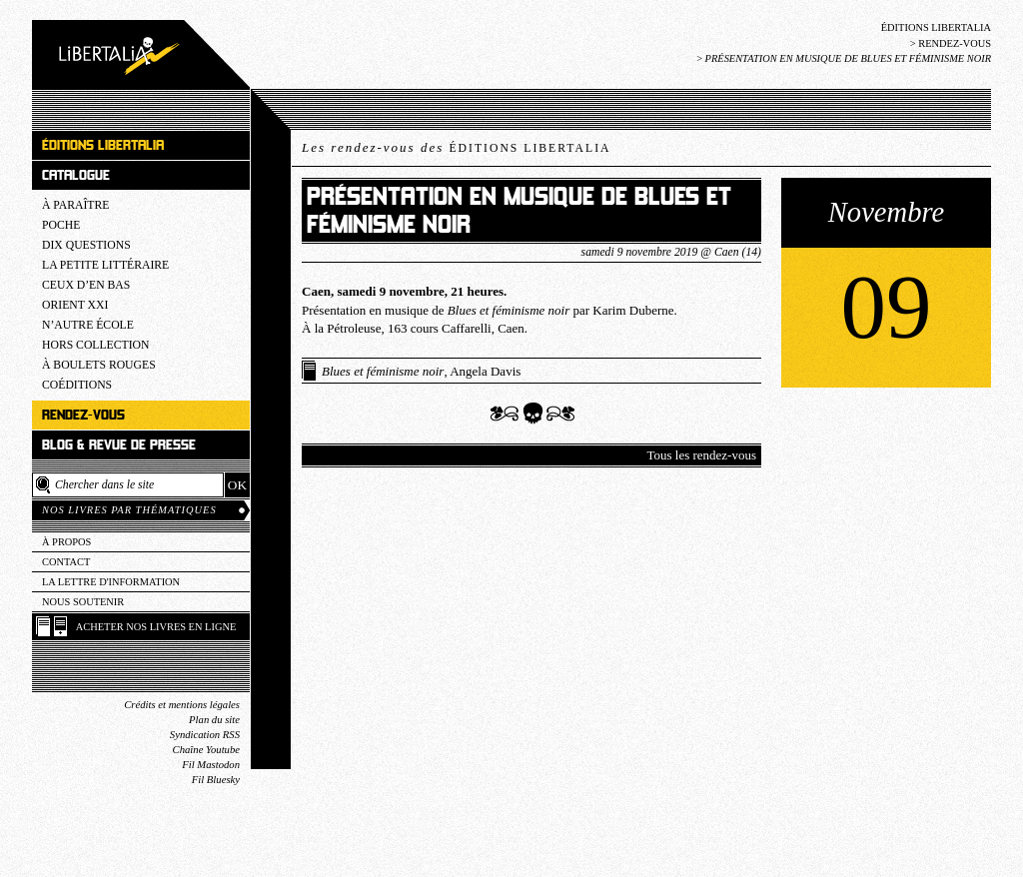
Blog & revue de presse (119, 445)
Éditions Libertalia (936, 27)
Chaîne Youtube (206, 749)
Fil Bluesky (216, 779)
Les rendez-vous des (456, 147)
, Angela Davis (421, 371)
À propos (66, 541)
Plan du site (214, 719)
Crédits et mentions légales (182, 704)
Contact (66, 561)
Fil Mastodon (211, 764)
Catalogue (76, 175)
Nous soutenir (83, 601)
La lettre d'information (111, 581)
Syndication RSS (205, 734)
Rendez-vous (954, 43)
